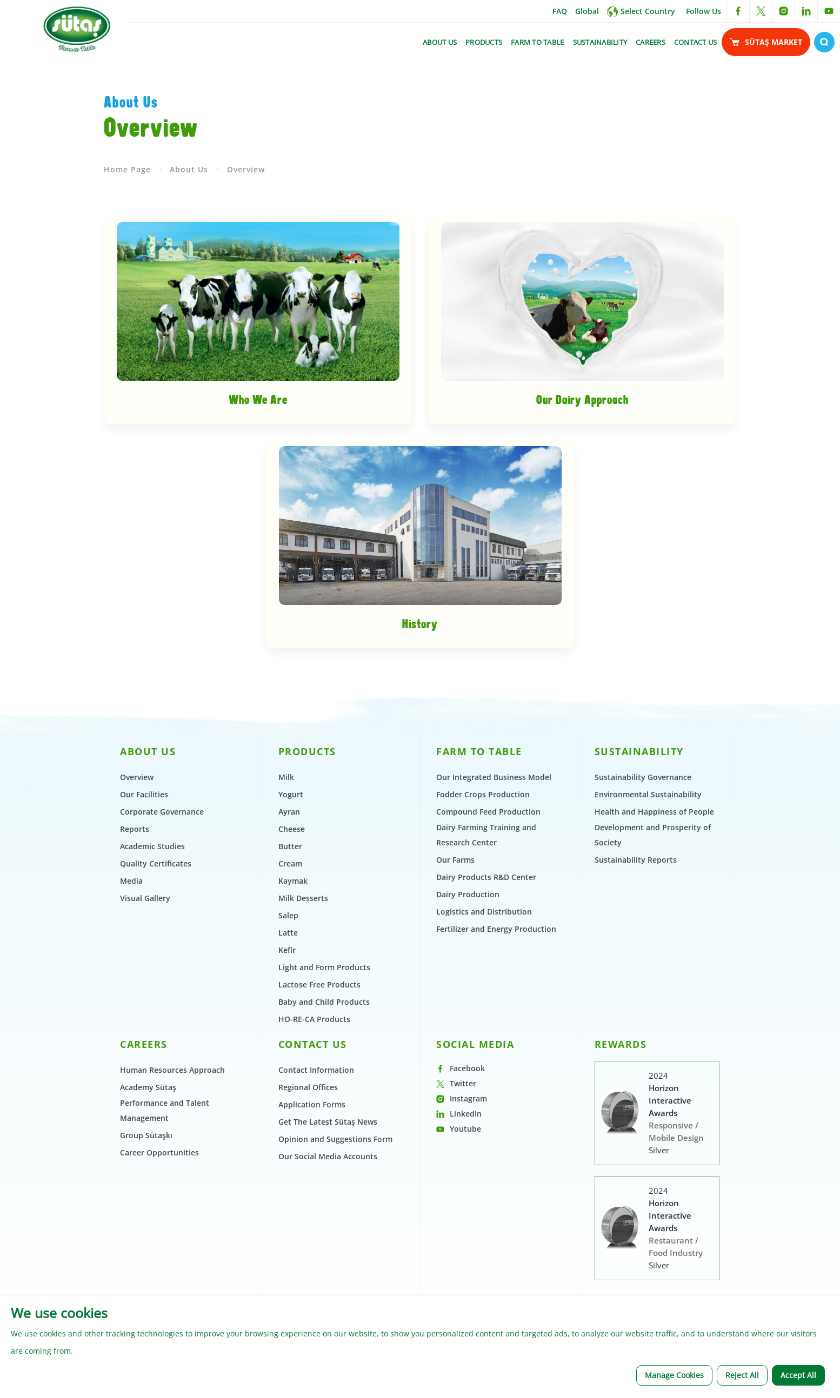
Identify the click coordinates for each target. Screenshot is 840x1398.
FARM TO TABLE (537, 42)
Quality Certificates (155, 1010)
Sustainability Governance (643, 923)
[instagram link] (783, 11)
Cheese (291, 975)
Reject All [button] (742, 1375)
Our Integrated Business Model (493, 923)
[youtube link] (829, 11)
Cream (290, 1010)
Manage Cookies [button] (674, 1375)
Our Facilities (144, 941)
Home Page (127, 316)
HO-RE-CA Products (314, 1165)
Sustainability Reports (636, 1006)
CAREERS (650, 42)
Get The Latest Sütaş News (327, 1268)
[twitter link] (761, 11)
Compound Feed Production (488, 958)
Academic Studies (152, 992)
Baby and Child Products (324, 1148)
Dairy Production (467, 1041)
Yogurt (290, 941)
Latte (288, 1079)
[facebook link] (738, 11)
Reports (134, 975)
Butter (290, 992)
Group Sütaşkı (146, 1281)
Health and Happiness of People (654, 958)
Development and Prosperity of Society (653, 981)
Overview (246, 316)
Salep (288, 1062)
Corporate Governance (162, 958)
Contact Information (316, 1216)
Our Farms (455, 1006)
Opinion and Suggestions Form (335, 1285)
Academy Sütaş (148, 1233)
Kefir (287, 1096)
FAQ (559, 11)
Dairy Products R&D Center (486, 1023)
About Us (189, 316)
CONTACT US (695, 42)
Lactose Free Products (319, 1131)
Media (131, 1027)
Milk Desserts (303, 1044)
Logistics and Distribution (484, 1058)
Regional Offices (308, 1233)
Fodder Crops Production (483, 941)
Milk (286, 923)
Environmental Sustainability (648, 941)
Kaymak (293, 1027)
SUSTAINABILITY (600, 42)
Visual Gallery (145, 1044)
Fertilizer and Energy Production (496, 1075)
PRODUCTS (483, 42)
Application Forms (311, 1251)
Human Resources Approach (172, 1216)
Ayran (289, 958)
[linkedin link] (806, 11)
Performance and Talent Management (164, 1256)
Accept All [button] (798, 1375)
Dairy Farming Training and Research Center (486, 981)
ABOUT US (440, 42)
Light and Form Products (324, 1113)
